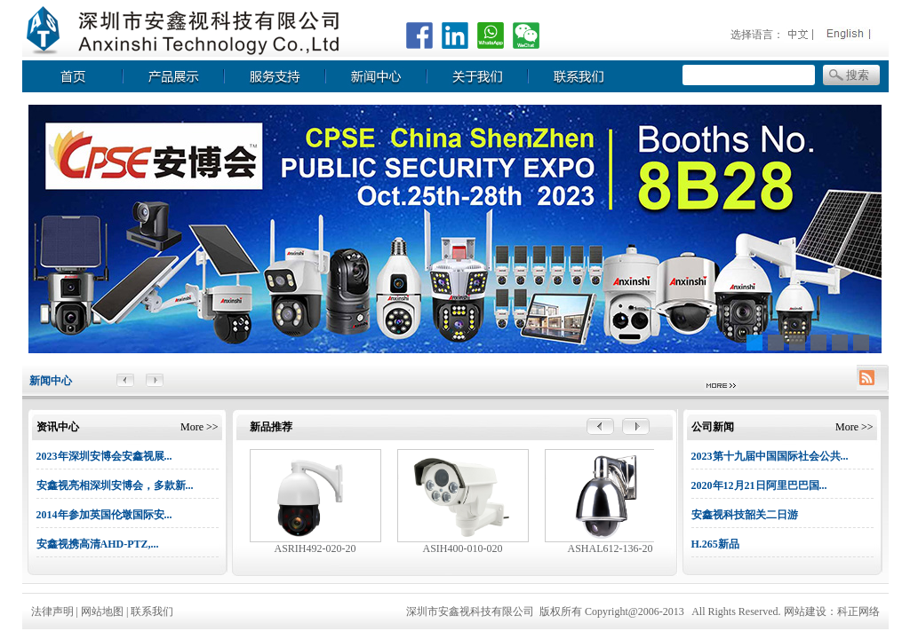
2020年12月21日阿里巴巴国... (759, 485)
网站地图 (103, 611)
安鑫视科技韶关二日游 (744, 515)
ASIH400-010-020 (463, 548)
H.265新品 (715, 544)
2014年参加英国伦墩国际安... (104, 515)
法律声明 (52, 611)
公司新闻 (712, 427)
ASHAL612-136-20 (610, 548)
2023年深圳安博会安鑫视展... (104, 456)
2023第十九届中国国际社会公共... (770, 456)
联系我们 (152, 611)
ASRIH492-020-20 (315, 548)
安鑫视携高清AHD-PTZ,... (97, 544)
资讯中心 (57, 427)
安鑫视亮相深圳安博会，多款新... (115, 485)
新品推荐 (271, 427)
